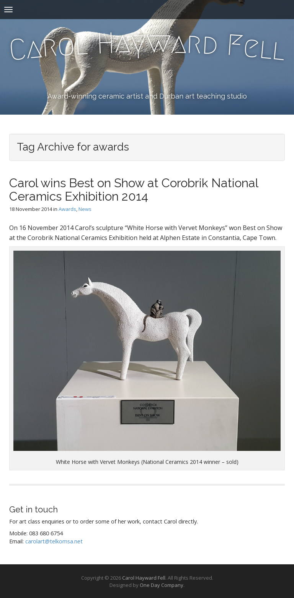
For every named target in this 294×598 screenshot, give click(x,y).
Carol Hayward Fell (143, 577)
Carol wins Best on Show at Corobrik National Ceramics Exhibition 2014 (133, 189)
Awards (67, 209)
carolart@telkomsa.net (54, 541)
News (84, 209)
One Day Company (161, 585)
